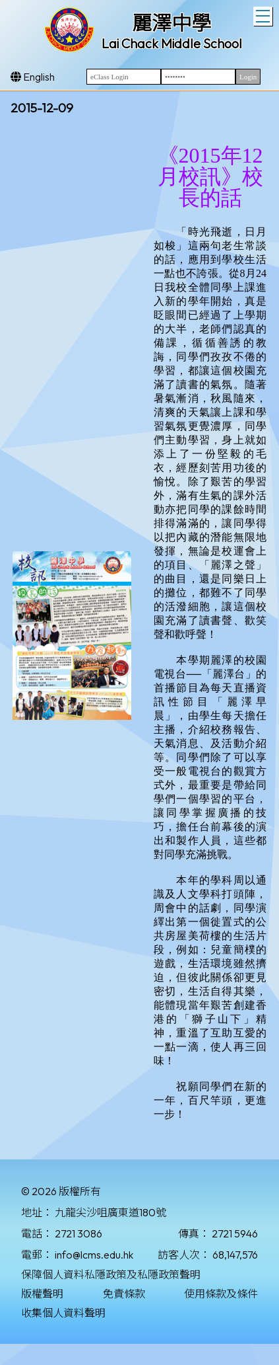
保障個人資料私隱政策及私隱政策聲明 (111, 1274)
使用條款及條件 (221, 1293)
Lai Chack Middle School (172, 43)
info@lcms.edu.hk (94, 1254)
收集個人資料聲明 (63, 1312)
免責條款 (124, 1293)
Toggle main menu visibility (264, 14)
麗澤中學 (171, 23)
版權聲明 (42, 1293)
